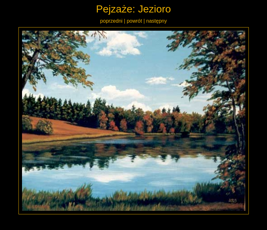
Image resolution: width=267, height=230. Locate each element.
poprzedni (111, 21)
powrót (134, 21)
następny (156, 21)
